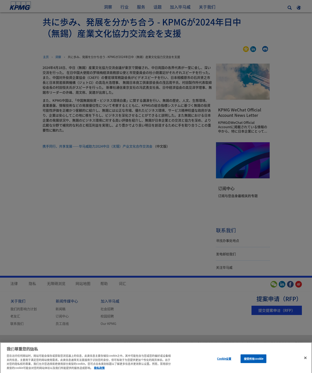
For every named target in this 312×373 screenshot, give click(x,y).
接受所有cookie (253, 362)
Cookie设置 (224, 362)
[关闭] (305, 361)
